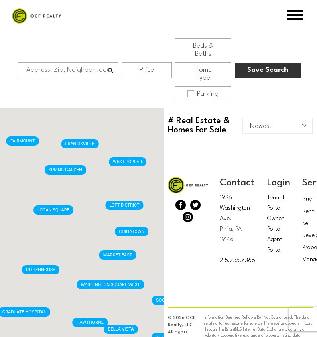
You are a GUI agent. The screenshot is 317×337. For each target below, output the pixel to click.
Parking (203, 93)
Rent (308, 212)
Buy (307, 200)
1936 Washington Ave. (235, 208)
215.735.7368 (237, 261)
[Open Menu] (295, 16)
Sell (306, 224)
